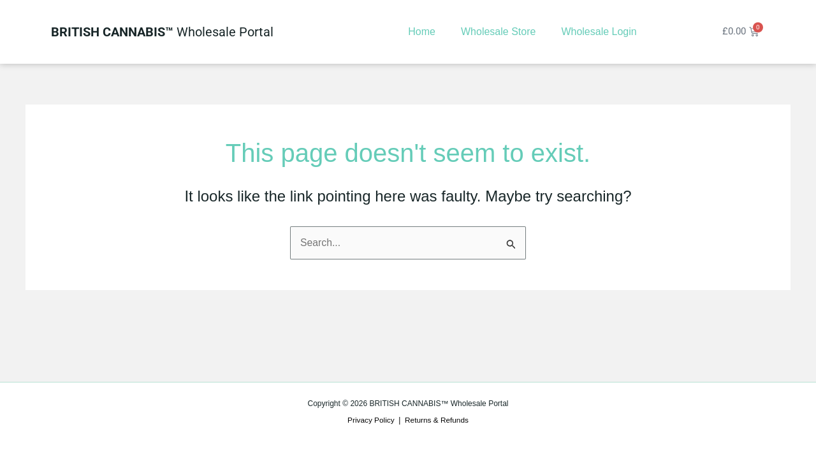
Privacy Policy (371, 420)
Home (420, 31)
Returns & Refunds (437, 420)
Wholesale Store (497, 31)
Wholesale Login (597, 31)
